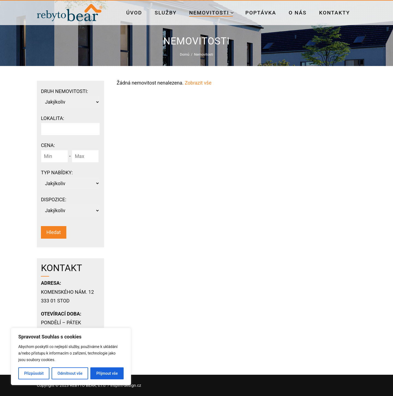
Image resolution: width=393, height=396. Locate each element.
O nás (298, 13)
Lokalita (52, 118)
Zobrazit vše (198, 83)
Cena (48, 145)
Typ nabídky (57, 172)
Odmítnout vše (70, 373)
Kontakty (334, 13)
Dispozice (53, 199)
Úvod (134, 13)
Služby (166, 13)
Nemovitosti (211, 13)
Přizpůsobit (33, 373)
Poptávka (260, 13)
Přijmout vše (107, 373)
